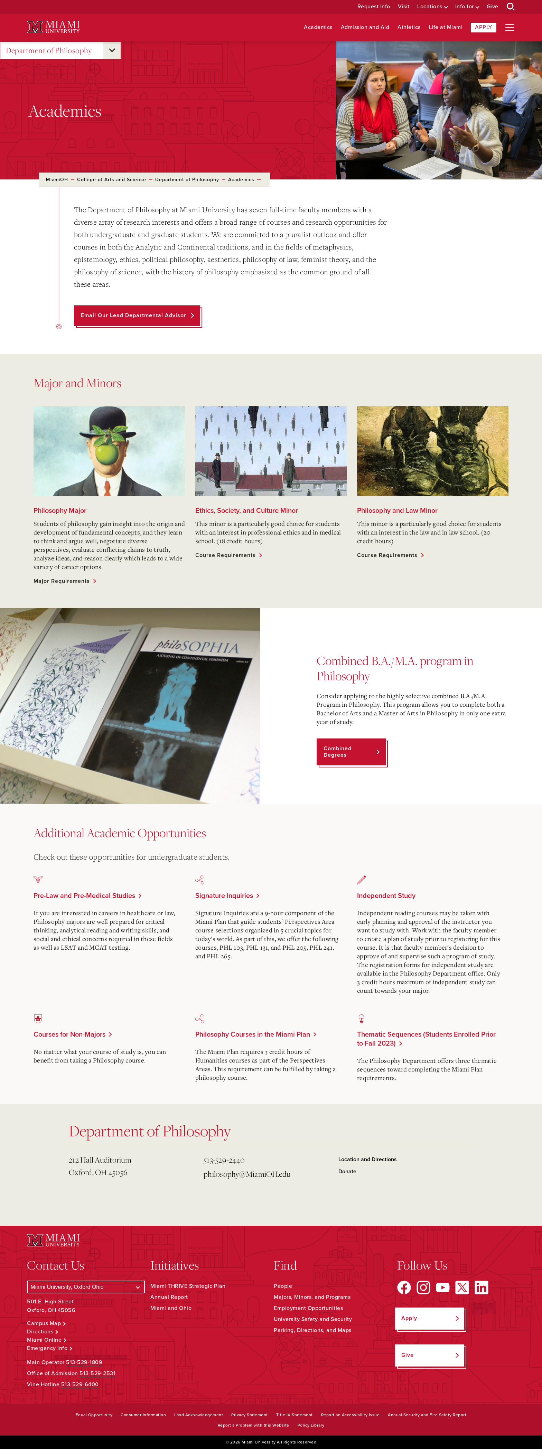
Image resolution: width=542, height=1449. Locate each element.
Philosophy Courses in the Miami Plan (252, 1034)
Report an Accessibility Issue (350, 1414)
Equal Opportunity (94, 1414)
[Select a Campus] (86, 1287)
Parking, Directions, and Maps (313, 1330)
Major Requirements (62, 581)
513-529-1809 (84, 1362)
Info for (464, 6)
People (283, 1286)
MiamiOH (57, 180)
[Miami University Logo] (53, 27)
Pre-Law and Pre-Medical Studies (84, 896)
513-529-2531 (97, 1373)
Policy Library (311, 1425)
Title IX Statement (294, 1414)
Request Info (373, 6)
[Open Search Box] (511, 7)
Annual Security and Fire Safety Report (427, 1414)
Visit (404, 6)
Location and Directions (367, 1159)
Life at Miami (446, 27)
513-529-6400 (80, 1384)
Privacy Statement (249, 1414)
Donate (347, 1171)
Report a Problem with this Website (253, 1425)
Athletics (409, 27)
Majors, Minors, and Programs (312, 1297)
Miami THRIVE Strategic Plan (188, 1286)
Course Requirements (225, 555)
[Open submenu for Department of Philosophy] (112, 50)
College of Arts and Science (111, 180)
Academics (318, 27)
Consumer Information (143, 1414)
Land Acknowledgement (198, 1414)
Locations (429, 6)
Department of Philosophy (49, 50)
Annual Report (169, 1297)
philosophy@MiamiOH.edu (247, 1174)
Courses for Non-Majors (69, 1034)
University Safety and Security (313, 1319)
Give (492, 6)
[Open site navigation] (510, 27)
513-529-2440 (224, 1160)
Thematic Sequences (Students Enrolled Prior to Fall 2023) (426, 1039)
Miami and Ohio (170, 1308)
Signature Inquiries (224, 896)
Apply (483, 27)
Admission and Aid (365, 27)
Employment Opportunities (308, 1308)
